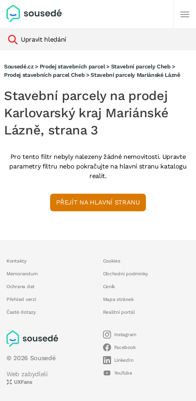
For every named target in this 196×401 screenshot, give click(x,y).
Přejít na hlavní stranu (97, 202)
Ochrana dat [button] (20, 286)
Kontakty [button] (16, 261)
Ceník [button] (109, 286)
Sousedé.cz (19, 66)
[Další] (185, 14)
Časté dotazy (21, 312)
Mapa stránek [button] (118, 299)
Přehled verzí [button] (21, 299)
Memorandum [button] (21, 274)
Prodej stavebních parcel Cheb (44, 75)
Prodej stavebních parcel (72, 66)
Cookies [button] (111, 261)
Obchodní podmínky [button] (125, 274)
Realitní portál (119, 312)
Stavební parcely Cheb (141, 66)
